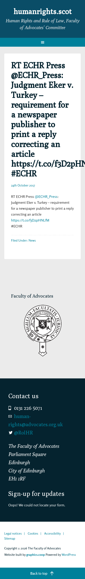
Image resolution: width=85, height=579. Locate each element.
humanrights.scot (43, 11)
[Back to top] (42, 573)
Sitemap (9, 538)
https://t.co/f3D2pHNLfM (30, 220)
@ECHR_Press (46, 196)
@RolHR (23, 433)
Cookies (33, 533)
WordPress (69, 554)
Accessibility (52, 533)
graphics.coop (35, 554)
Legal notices (13, 533)
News (32, 240)
